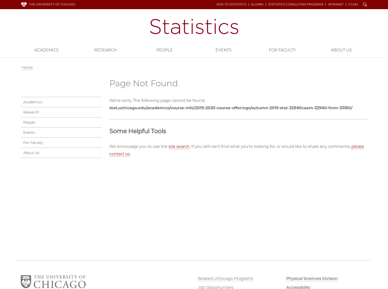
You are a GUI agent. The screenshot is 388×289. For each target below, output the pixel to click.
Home (27, 67)
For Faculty (282, 50)
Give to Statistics (231, 4)
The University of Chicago (52, 4)
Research (105, 50)
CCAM (353, 4)
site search (179, 146)
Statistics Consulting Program (295, 4)
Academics (46, 50)
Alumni (257, 4)
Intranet (336, 4)
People (164, 50)
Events (224, 50)
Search (365, 5)
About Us (341, 50)
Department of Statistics (194, 26)
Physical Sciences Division (313, 278)
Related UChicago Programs (225, 278)
